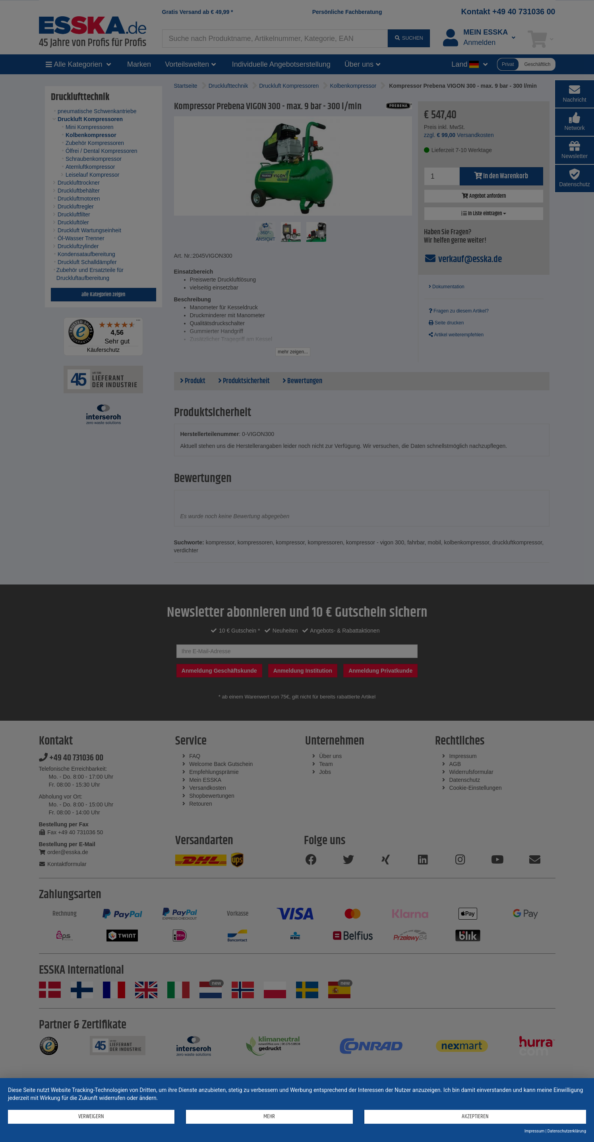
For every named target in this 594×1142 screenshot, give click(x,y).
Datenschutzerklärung (567, 1131)
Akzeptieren (475, 1116)
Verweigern (91, 1116)
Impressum (534, 1131)
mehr (269, 1116)
